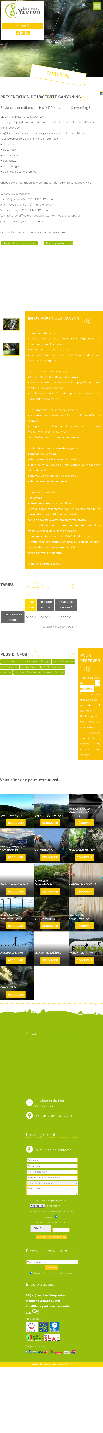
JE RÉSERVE (90, 685)
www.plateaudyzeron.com (47, 1364)
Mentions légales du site (43, 1300)
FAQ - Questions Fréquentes (46, 1295)
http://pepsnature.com (59, 243)
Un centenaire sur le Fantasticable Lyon (26, 661)
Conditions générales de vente (47, 1306)
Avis (32, 1313)
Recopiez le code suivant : (51, 1222)
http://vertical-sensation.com (20, 243)
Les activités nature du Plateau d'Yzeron (39, 672)
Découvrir (16, 822)
